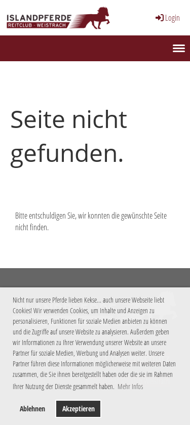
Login (167, 17)
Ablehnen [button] (32, 408)
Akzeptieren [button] (78, 408)
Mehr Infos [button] (130, 386)
